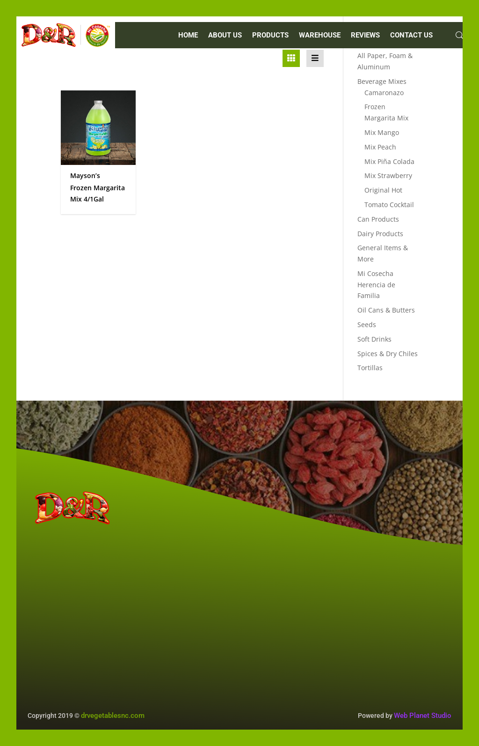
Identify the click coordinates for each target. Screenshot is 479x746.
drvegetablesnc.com (113, 715)
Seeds (366, 324)
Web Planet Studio (422, 715)
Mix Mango (381, 132)
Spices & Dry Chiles (387, 353)
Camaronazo (384, 92)
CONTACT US (411, 35)
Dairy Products (380, 233)
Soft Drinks (374, 339)
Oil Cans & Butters (386, 310)
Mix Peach (380, 146)
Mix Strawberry (388, 175)
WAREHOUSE (320, 35)
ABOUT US (225, 35)
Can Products (378, 219)
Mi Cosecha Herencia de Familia (376, 284)
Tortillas (370, 367)
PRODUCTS (270, 35)
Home (188, 35)
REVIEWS (365, 35)
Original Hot (383, 190)
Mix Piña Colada (389, 161)
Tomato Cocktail (389, 204)
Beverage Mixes (381, 81)
